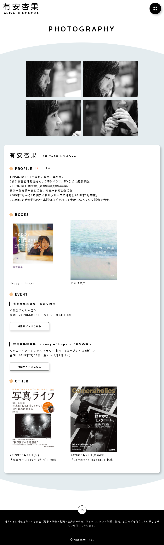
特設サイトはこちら (29, 326)
